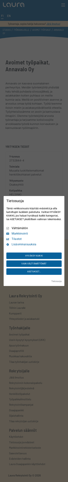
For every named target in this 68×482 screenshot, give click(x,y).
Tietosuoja (56, 281)
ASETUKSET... (34, 271)
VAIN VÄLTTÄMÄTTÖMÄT (33, 263)
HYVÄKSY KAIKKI (34, 255)
